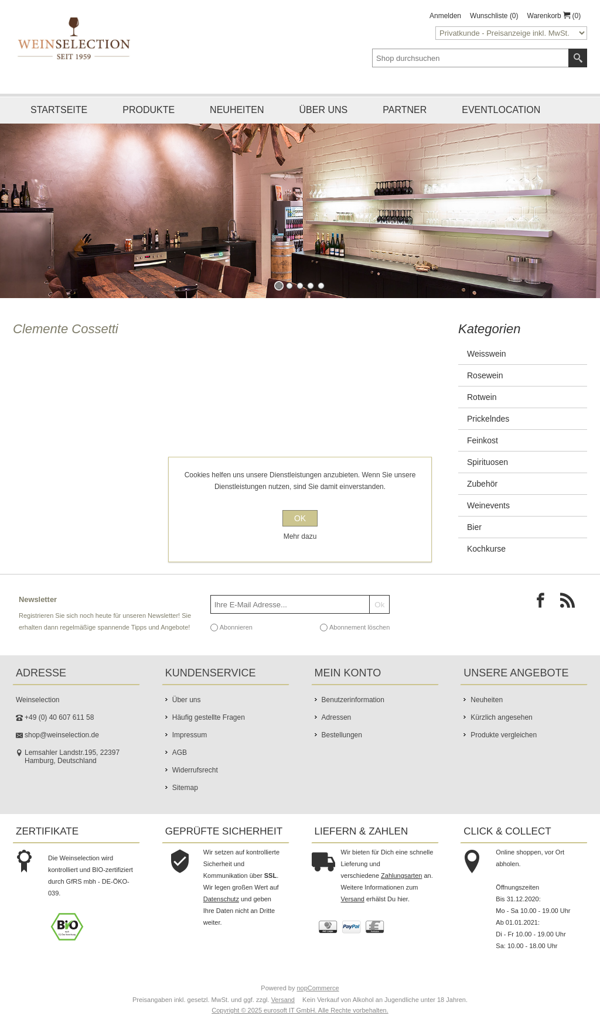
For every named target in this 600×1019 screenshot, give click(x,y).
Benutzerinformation (353, 700)
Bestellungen (342, 735)
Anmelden (445, 16)
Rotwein (482, 397)
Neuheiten (237, 110)
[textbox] (470, 58)
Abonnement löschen (359, 627)
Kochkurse (486, 548)
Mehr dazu (300, 536)
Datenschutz (221, 898)
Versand (352, 898)
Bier (474, 527)
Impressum (189, 735)
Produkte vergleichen (504, 735)
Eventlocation (501, 110)
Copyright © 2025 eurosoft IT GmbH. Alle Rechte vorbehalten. (300, 1010)
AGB (179, 752)
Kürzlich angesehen (501, 717)
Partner (405, 110)
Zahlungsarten (401, 875)
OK (300, 518)
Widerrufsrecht (195, 770)
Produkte (148, 110)
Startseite (58, 110)
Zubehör (482, 483)
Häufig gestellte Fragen (208, 717)
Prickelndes (488, 418)
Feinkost (482, 440)
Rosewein (485, 375)
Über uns (323, 110)
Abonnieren (236, 627)
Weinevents (488, 505)
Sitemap (185, 788)
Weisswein (486, 353)
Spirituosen (487, 462)
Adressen (337, 717)
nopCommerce (318, 987)
